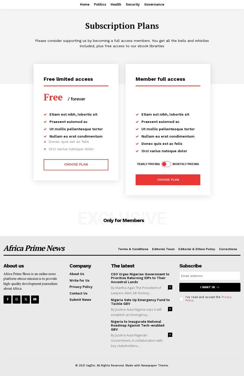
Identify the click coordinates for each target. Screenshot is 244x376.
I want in (209, 287)
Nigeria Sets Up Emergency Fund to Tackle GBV (140, 302)
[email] (209, 275)
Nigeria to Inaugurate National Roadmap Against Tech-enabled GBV (137, 325)
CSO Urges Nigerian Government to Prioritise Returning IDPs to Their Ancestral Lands (140, 278)
